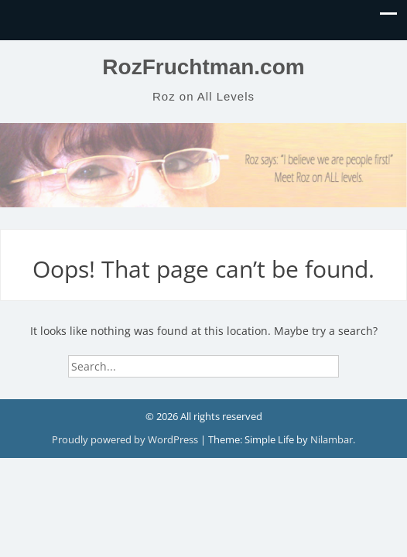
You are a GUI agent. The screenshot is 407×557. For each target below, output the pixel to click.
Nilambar (331, 439)
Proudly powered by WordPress (126, 439)
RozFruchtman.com (203, 67)
